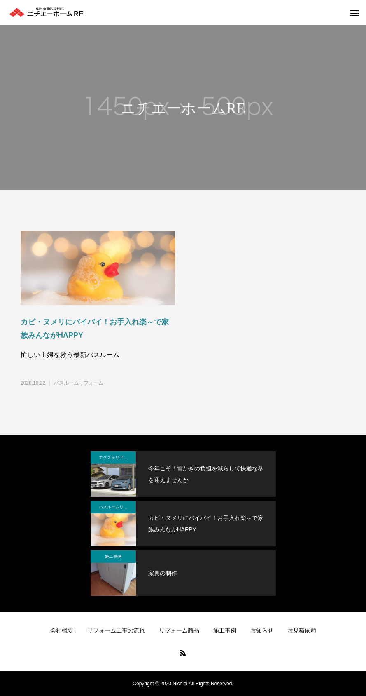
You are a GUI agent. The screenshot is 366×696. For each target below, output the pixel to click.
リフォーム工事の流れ (116, 630)
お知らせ (261, 630)
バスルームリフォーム (78, 383)
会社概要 (61, 630)
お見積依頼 (301, 630)
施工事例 (113, 556)
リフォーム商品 (179, 630)
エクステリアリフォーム (117, 457)
